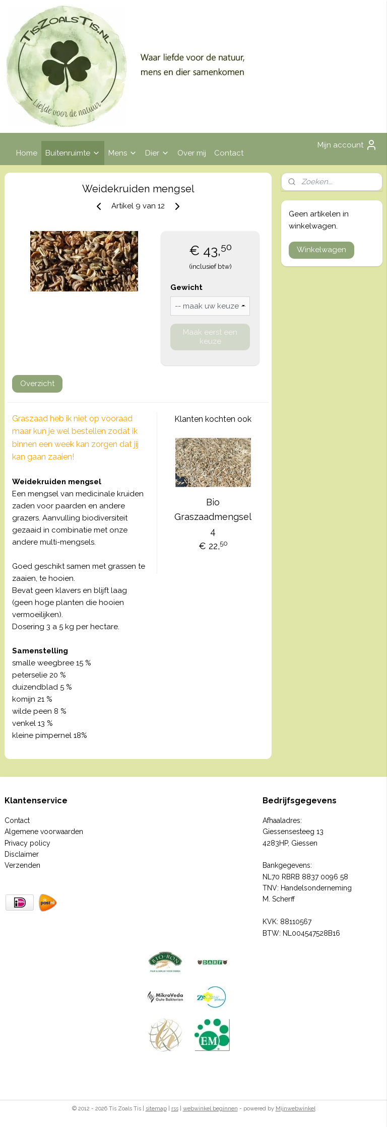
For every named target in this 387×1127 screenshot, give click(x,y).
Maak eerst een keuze (210, 337)
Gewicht (186, 287)
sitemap (156, 1108)
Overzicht (37, 383)
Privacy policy (27, 843)
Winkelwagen (321, 249)
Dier (157, 153)
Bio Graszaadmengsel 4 (212, 517)
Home (26, 153)
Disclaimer (22, 854)
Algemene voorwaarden (44, 832)
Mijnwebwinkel (295, 1108)
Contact (228, 153)
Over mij (191, 153)
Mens (122, 153)
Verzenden (22, 865)
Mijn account (347, 145)
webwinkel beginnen (210, 1108)
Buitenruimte (72, 153)
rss (174, 1108)
